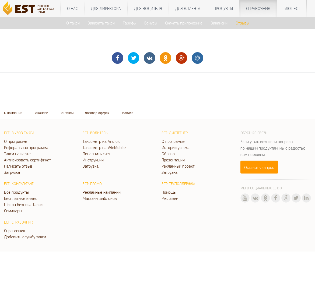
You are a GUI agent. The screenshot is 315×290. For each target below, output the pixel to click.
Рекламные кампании (102, 192)
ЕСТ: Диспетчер (175, 132)
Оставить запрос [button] (259, 167)
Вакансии (219, 23)
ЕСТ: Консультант (19, 183)
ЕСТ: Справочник (18, 222)
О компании (13, 113)
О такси (73, 23)
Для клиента (187, 8)
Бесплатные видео (20, 198)
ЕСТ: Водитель (95, 132)
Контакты (67, 113)
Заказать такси (101, 23)
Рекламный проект (178, 166)
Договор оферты (97, 113)
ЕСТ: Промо (92, 183)
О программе (15, 141)
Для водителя (148, 8)
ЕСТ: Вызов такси (19, 132)
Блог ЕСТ (292, 8)
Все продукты (16, 192)
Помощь (169, 192)
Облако (168, 153)
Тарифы (129, 23)
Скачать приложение (183, 23)
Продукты (223, 8)
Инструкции (93, 159)
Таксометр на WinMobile (104, 147)
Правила (127, 113)
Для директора (106, 8)
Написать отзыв (18, 166)
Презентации (173, 159)
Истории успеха (176, 147)
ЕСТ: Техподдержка (178, 183)
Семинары (13, 210)
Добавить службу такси (25, 236)
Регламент (171, 198)
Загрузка (12, 172)
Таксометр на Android (102, 141)
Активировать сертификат (27, 159)
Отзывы (242, 23)
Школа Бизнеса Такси (23, 204)
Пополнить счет (97, 153)
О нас (72, 8)
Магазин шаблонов (100, 198)
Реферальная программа (26, 147)
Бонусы (150, 23)
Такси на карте (17, 153)
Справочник (258, 8)
